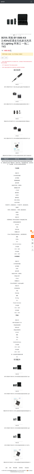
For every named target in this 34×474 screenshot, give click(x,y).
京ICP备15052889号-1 (22, 470)
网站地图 (15, 467)
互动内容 (28, 159)
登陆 (10, 467)
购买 (3, 57)
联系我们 (21, 467)
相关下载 (17, 159)
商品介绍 (6, 159)
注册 (6, 467)
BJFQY (3, 1)
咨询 (6, 57)
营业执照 (27, 467)
